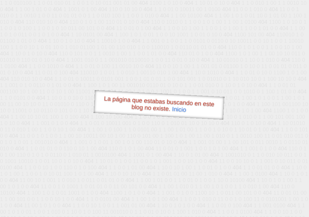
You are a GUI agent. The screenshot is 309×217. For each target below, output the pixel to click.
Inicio (179, 109)
